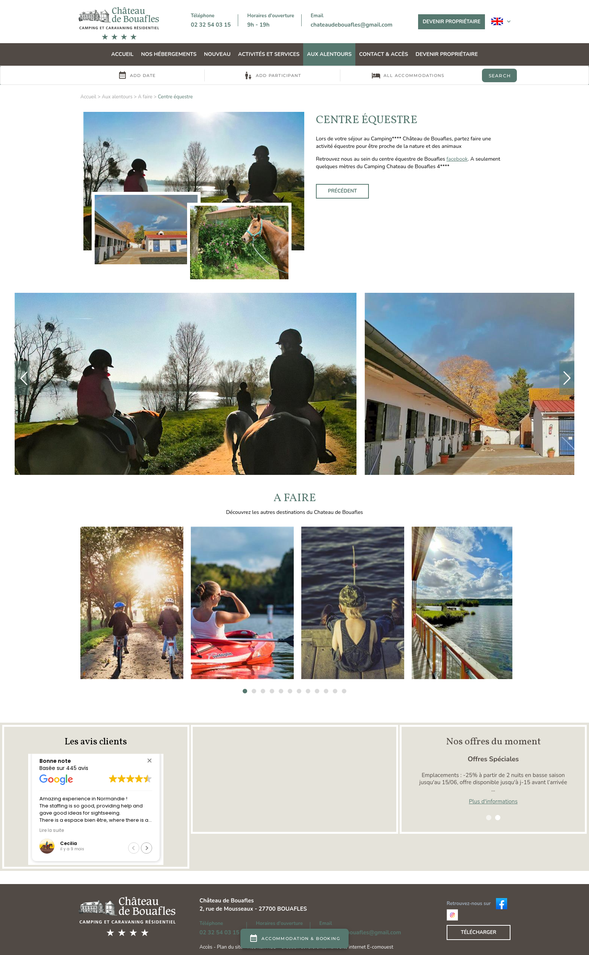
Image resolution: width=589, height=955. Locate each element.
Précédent (342, 191)
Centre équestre (175, 96)
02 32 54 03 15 (211, 25)
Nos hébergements (168, 54)
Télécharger (479, 932)
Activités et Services (269, 54)
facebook (457, 159)
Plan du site (230, 947)
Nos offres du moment (493, 742)
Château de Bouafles (226, 900)
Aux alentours (329, 54)
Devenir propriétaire (451, 21)
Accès (205, 947)
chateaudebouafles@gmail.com (352, 25)
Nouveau (217, 54)
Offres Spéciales (493, 759)
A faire (145, 96)
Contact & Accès (383, 54)
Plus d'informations (493, 801)
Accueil (122, 54)
